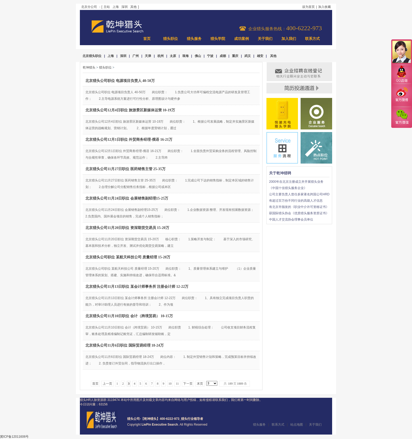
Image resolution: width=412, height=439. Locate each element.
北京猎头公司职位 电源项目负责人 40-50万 (120, 81)
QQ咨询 (401, 74)
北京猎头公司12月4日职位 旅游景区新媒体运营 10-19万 (130, 110)
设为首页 (308, 7)
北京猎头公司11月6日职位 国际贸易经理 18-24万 (124, 345)
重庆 (235, 56)
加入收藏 (324, 7)
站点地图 (296, 424)
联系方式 (312, 39)
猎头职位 (170, 39)
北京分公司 (89, 7)
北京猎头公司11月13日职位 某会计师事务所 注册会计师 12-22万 (136, 287)
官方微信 (401, 117)
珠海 (185, 56)
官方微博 (401, 95)
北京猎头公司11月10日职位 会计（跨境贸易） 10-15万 (129, 316)
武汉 (247, 56)
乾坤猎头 (89, 67)
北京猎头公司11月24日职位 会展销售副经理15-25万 (126, 198)
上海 (115, 7)
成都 (223, 56)
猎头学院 (217, 39)
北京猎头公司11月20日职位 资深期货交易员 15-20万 (127, 228)
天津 (148, 56)
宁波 (210, 56)
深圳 (124, 7)
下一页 (188, 383)
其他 (133, 7)
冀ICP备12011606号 (14, 436)
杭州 (160, 56)
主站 (107, 7)
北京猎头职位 (92, 56)
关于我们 (265, 39)
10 (170, 383)
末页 (200, 383)
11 (177, 383)
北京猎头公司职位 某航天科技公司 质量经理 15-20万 (127, 257)
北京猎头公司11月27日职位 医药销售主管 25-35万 (125, 169)
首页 (147, 39)
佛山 (198, 56)
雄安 (260, 56)
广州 (135, 56)
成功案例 (241, 39)
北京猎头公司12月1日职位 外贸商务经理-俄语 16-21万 (128, 140)
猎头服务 (194, 39)
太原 (173, 56)
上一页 (107, 383)
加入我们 (288, 39)
